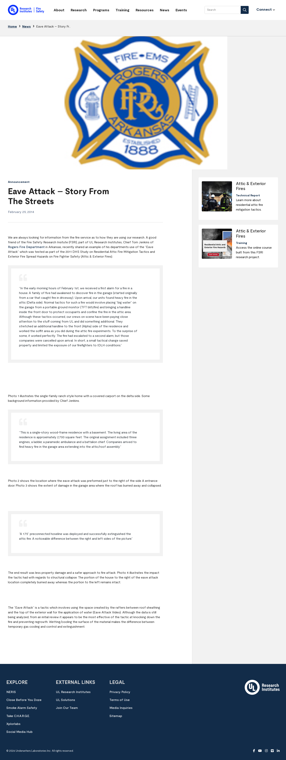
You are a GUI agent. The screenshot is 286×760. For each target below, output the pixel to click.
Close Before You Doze (24, 700)
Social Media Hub (19, 731)
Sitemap (115, 716)
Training (122, 10)
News (164, 10)
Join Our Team (67, 707)
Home (12, 26)
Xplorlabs (13, 724)
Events (181, 10)
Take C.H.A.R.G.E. (18, 716)
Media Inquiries (120, 707)
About (59, 10)
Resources (145, 10)
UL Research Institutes (73, 692)
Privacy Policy (119, 692)
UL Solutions (65, 700)
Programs (101, 10)
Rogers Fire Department (26, 247)
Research (79, 10)
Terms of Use (119, 700)
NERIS (11, 692)
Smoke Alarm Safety (21, 707)
